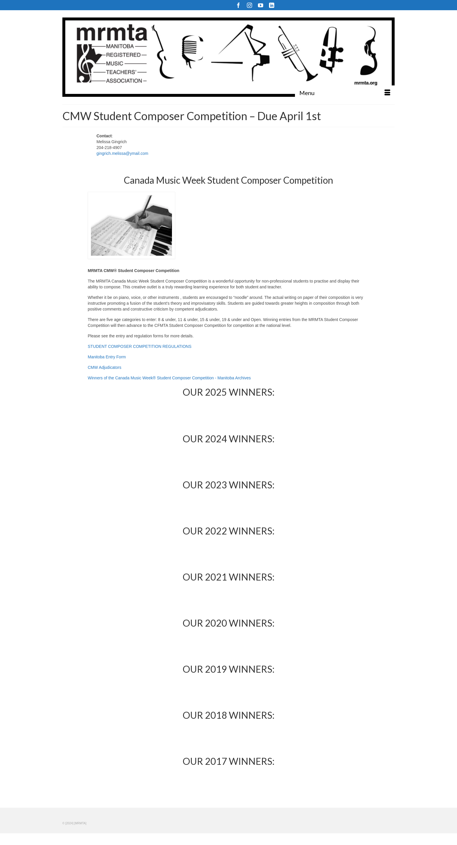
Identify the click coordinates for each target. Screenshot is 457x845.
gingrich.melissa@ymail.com (122, 153)
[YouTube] (260, 5)
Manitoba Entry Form (107, 357)
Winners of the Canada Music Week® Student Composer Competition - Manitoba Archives (169, 378)
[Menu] (345, 92)
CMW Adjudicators (104, 367)
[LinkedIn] (271, 5)
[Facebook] (238, 5)
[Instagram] (249, 5)
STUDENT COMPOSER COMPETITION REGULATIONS (139, 346)
